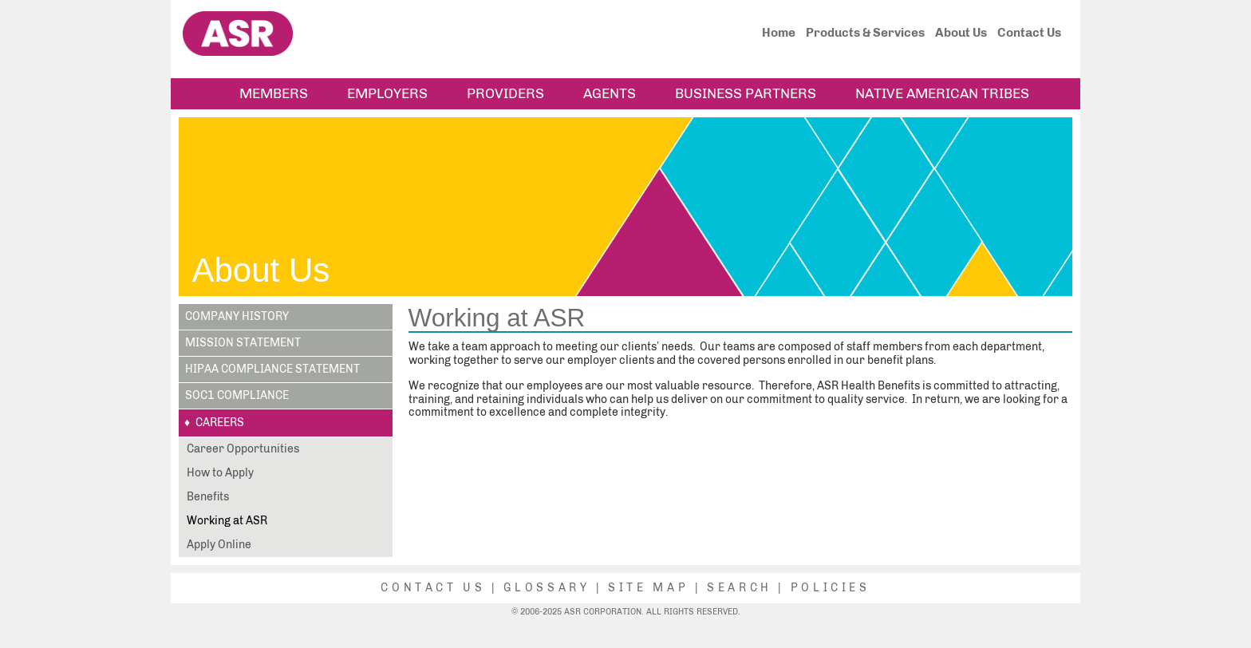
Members (273, 93)
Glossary (546, 588)
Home (778, 33)
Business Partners (745, 93)
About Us (961, 33)
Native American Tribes (942, 93)
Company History (237, 316)
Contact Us (1029, 33)
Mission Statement (243, 343)
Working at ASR (227, 520)
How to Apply (220, 473)
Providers (505, 93)
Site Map (648, 588)
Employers (387, 93)
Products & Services (865, 33)
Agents (609, 93)
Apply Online (219, 544)
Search (739, 588)
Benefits (208, 497)
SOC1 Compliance (237, 395)
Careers (219, 422)
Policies (830, 588)
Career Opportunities (243, 449)
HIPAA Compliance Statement (272, 369)
